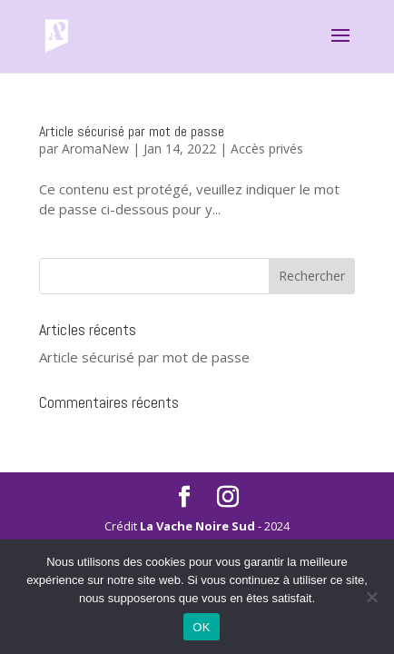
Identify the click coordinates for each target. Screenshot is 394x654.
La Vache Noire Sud (197, 526)
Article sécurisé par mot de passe (131, 131)
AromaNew (95, 148)
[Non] (371, 597)
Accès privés (267, 148)
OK (201, 627)
